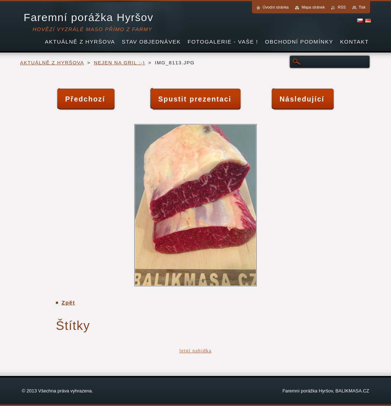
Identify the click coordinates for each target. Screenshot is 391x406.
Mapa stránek (313, 7)
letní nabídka (195, 350)
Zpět (68, 302)
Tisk (362, 7)
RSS (342, 7)
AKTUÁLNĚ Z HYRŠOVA (52, 62)
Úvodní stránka (276, 7)
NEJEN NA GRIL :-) (119, 62)
